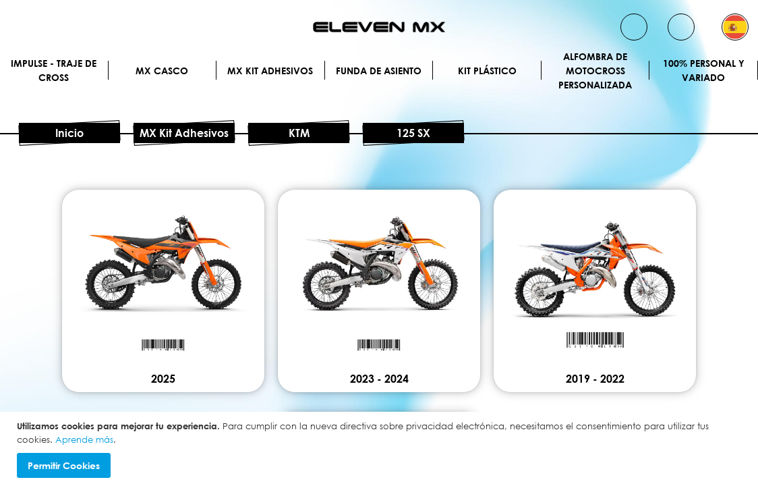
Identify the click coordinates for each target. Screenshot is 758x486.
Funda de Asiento (378, 70)
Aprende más (84, 439)
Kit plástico (487, 70)
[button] (735, 27)
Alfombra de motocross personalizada (595, 70)
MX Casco (162, 70)
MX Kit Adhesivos (270, 70)
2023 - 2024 (379, 378)
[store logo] (379, 27)
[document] (381, 449)
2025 (163, 378)
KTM (299, 133)
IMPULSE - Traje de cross (53, 70)
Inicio (69, 133)
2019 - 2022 (595, 378)
